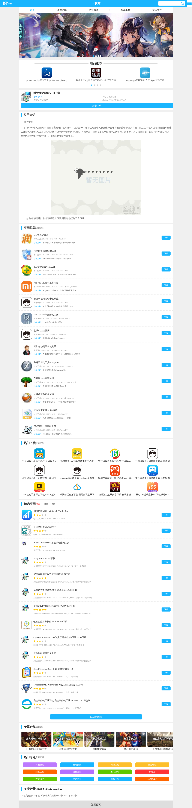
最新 (46, 504)
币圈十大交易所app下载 (52, 795)
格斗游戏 (93, 10)
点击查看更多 (96, 717)
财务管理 (157, 10)
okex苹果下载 (70, 795)
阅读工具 (125, 10)
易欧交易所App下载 (30, 795)
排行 (54, 504)
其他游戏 (62, 10)
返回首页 (96, 804)
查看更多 (40, 228)
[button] (91, 85)
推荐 (38, 504)
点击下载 (96, 105)
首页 (32, 10)
